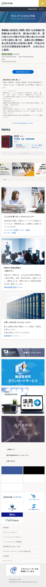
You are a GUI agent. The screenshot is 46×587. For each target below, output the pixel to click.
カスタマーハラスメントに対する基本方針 (17, 551)
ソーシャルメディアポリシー (12, 537)
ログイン (42, 9)
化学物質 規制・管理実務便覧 (24, 139)
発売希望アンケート (11, 336)
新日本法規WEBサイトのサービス (17, 455)
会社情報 (6, 556)
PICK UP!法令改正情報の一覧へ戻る (23, 123)
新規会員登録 (32, 9)
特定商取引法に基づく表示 (11, 546)
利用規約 (6, 527)
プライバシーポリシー (10, 532)
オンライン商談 (10, 233)
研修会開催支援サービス (13, 287)
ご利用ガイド (10, 449)
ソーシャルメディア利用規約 (12, 542)
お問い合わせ (10, 461)
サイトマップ (7, 561)
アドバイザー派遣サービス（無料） (17, 230)
